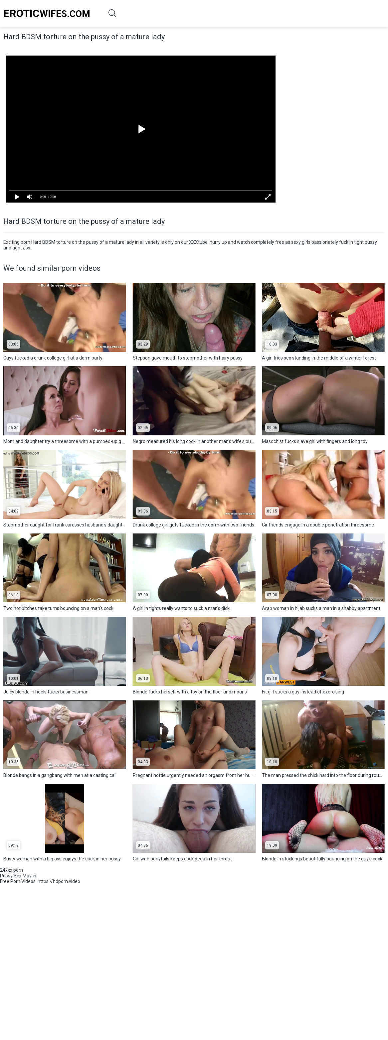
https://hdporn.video (59, 881)
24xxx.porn (11, 870)
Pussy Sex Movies (19, 875)
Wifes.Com (46, 13)
